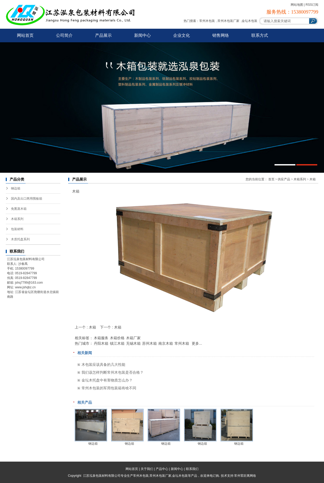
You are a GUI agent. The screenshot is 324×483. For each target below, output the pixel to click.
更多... (197, 343)
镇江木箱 (117, 343)
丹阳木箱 (101, 343)
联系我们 (192, 469)
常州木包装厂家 (228, 21)
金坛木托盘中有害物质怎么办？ (107, 380)
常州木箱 (182, 343)
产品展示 (103, 35)
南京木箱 (165, 343)
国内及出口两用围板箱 (26, 198)
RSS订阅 (312, 5)
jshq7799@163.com (29, 282)
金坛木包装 (249, 21)
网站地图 (297, 5)
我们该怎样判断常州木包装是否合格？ (113, 372)
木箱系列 (17, 219)
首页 (271, 179)
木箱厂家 (133, 338)
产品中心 (162, 469)
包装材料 (17, 229)
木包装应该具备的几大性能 (103, 364)
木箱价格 (117, 338)
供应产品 (284, 179)
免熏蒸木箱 (19, 209)
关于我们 (147, 469)
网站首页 (25, 35)
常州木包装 (207, 21)
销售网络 (220, 35)
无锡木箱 (133, 343)
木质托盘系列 (20, 239)
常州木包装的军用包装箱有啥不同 (109, 388)
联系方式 (259, 35)
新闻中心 (142, 35)
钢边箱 (15, 188)
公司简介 (64, 35)
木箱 (312, 179)
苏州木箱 (149, 343)
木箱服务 (101, 338)
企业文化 (181, 35)
